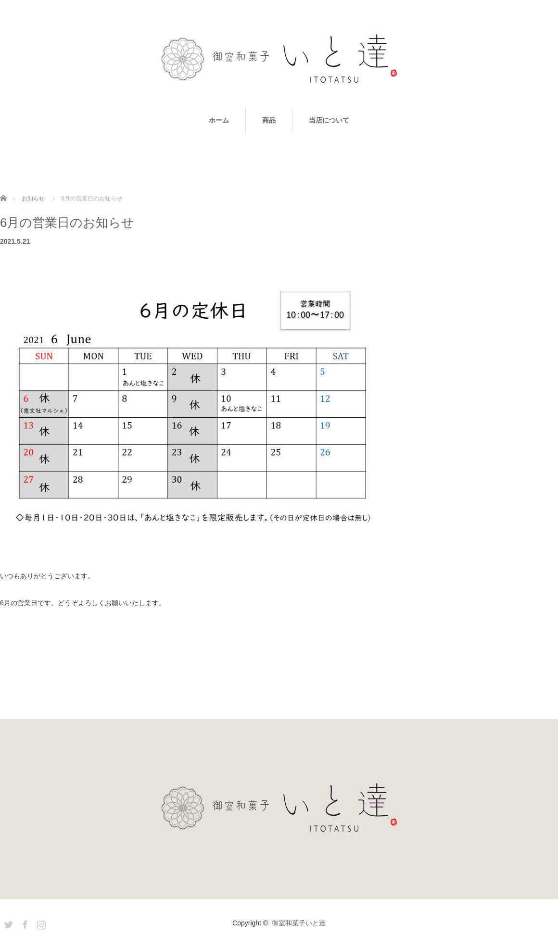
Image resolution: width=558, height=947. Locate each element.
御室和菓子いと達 (299, 923)
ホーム (219, 120)
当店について (329, 120)
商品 (269, 120)
